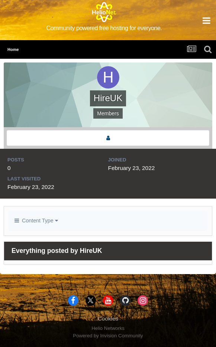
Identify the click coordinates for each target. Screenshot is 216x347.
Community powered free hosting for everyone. (104, 28)
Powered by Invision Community (108, 335)
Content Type (36, 221)
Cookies (108, 318)
